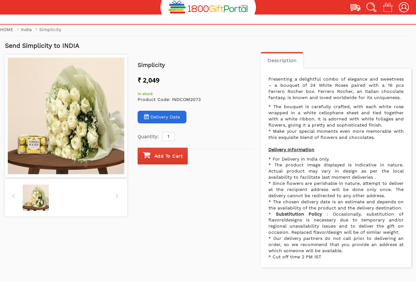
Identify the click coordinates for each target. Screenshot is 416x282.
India (27, 29)
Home (6, 29)
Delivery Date (162, 116)
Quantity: (148, 137)
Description (282, 60)
